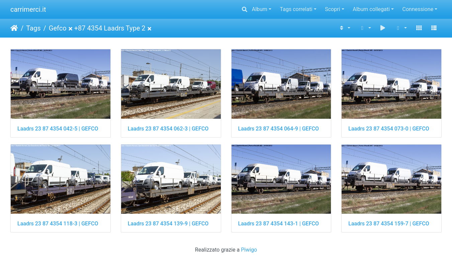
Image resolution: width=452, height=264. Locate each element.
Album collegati (371, 9)
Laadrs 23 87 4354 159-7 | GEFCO (388, 223)
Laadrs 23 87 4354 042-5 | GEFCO (57, 128)
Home (14, 28)
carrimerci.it (28, 9)
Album (259, 9)
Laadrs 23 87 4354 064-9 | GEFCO (278, 128)
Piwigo (249, 250)
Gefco (58, 28)
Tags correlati (296, 9)
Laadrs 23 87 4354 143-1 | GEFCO (278, 223)
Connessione (418, 9)
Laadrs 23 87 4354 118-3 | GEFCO (57, 223)
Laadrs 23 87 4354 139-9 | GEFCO (168, 223)
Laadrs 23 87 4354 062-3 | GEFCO (168, 128)
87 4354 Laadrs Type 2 (112, 28)
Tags (33, 28)
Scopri (332, 9)
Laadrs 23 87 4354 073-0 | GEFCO (388, 128)
